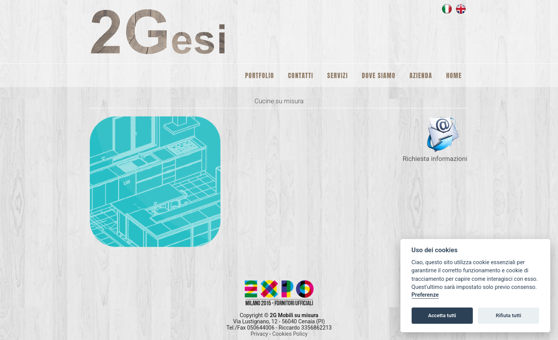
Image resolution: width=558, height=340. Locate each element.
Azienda (421, 75)
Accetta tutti (442, 315)
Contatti (300, 75)
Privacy (260, 334)
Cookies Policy (289, 334)
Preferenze (425, 295)
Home (454, 75)
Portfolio (259, 75)
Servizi (337, 75)
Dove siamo (379, 75)
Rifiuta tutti (508, 315)
